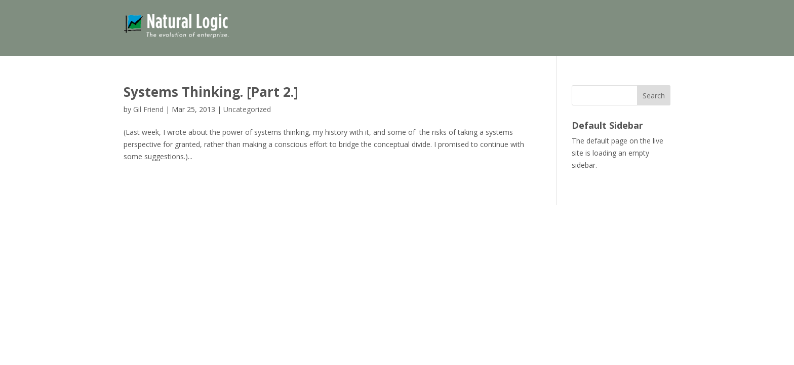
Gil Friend (148, 109)
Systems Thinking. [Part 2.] (211, 92)
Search (654, 95)
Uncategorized (247, 109)
